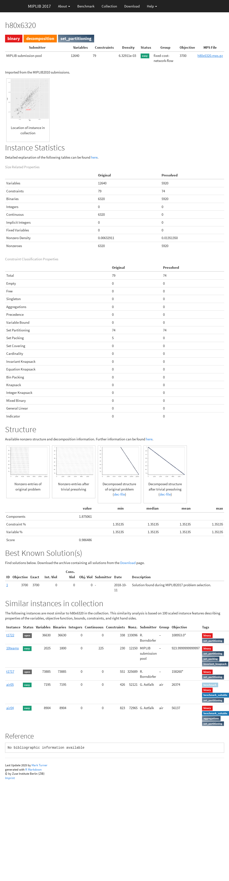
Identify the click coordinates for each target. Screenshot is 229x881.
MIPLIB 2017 (39, 6)
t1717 (10, 671)
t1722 (10, 635)
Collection (109, 6)
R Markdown (33, 769)
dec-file (119, 494)
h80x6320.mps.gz (210, 55)
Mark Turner (39, 765)
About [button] (64, 6)
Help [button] (152, 6)
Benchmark (85, 6)
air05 (10, 684)
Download (132, 6)
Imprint (10, 778)
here (94, 157)
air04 (10, 708)
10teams (12, 648)
